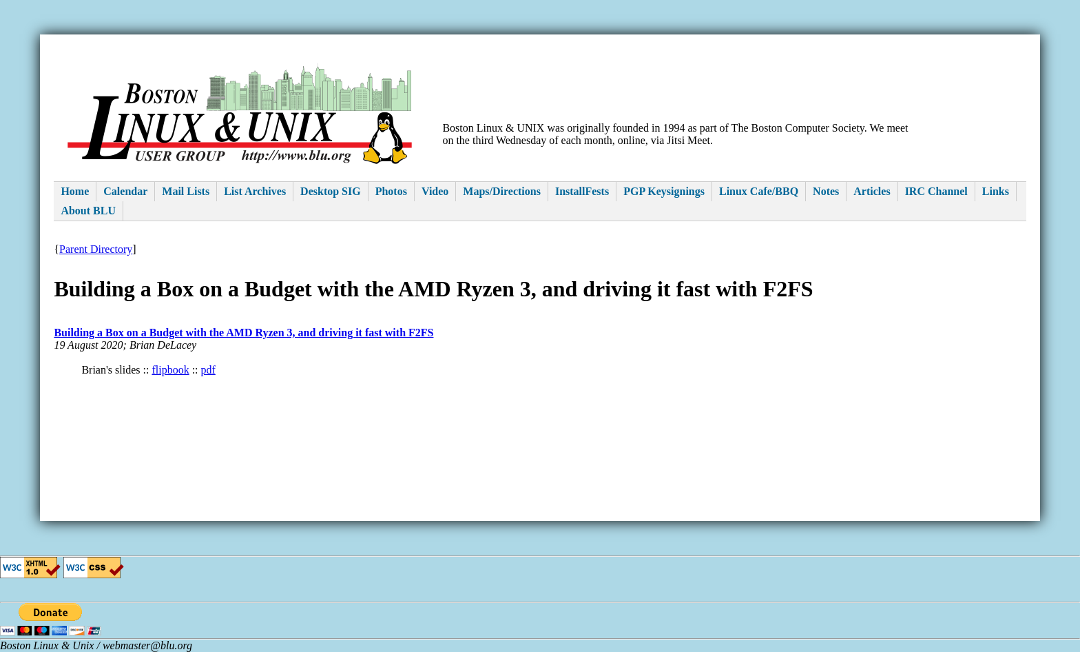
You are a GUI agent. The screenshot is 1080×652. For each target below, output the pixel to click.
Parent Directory (95, 249)
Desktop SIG (330, 191)
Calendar (125, 191)
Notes (826, 191)
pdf (208, 370)
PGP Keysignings (664, 191)
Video (435, 191)
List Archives (255, 191)
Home (75, 191)
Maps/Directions (502, 191)
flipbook (170, 370)
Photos (391, 191)
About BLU (88, 210)
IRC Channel (936, 191)
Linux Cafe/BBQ (758, 191)
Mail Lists (185, 191)
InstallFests (582, 191)
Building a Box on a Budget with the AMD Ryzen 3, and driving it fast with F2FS (243, 332)
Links (995, 191)
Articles (871, 191)
